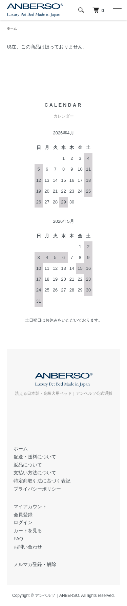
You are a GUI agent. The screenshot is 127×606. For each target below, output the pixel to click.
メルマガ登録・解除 (35, 564)
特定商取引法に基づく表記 (42, 480)
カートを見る (28, 530)
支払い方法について (35, 472)
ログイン (23, 522)
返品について (28, 465)
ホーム (12, 28)
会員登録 (23, 514)
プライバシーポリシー (37, 489)
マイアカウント (30, 506)
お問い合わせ (28, 546)
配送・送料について (35, 456)
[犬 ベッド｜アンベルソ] (98, 10)
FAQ (18, 538)
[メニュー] (117, 10)
